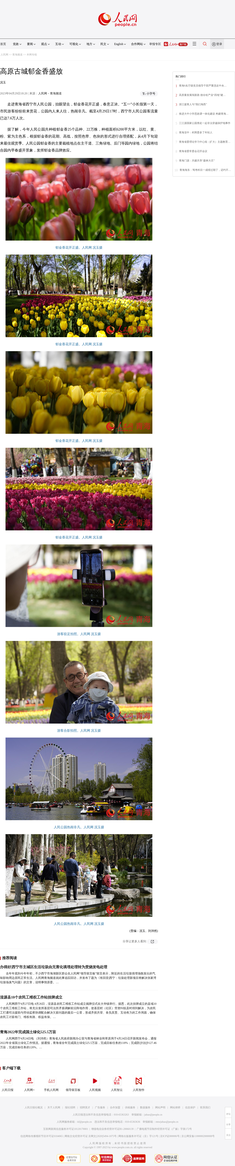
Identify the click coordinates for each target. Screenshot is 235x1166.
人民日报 (7, 1083)
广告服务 (100, 1107)
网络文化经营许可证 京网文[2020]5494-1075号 (91, 1136)
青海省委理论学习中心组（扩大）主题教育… (204, 141)
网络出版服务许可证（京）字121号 (138, 1136)
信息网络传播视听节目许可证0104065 (41, 1136)
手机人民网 (51, 1083)
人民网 (4, 54)
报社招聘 (70, 1107)
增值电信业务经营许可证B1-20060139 (112, 1129)
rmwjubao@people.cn (167, 1121)
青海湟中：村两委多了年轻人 (195, 132)
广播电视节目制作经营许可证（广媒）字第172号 (164, 1129)
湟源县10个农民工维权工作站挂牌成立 (31, 997)
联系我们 (205, 1107)
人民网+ (29, 1083)
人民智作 (138, 1083)
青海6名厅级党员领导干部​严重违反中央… (203, 85)
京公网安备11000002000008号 (198, 1136)
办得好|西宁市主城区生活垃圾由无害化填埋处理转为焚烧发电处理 (53, 967)
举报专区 (155, 44)
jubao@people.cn (153, 1114)
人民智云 (116, 1083)
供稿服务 (130, 1107)
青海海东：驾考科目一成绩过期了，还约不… (205, 170)
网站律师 (175, 1107)
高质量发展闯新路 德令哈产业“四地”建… (202, 95)
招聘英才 (85, 1107)
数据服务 (145, 1107)
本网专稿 (32, 54)
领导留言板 (73, 1083)
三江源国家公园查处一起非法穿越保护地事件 (204, 123)
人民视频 (94, 1083)
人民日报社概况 (34, 1107)
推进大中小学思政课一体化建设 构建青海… (204, 113)
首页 (3, 44)
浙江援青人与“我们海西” (193, 104)
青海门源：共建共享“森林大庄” (197, 160)
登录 (219, 44)
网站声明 (160, 1107)
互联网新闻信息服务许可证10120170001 (65, 1129)
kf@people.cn (84, 1121)
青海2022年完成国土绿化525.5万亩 (28, 1032)
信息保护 (190, 1107)
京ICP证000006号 (170, 1136)
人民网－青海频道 (50, 93)
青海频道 (17, 54)
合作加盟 (115, 1107)
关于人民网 (53, 1107)
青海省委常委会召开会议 (193, 151)
